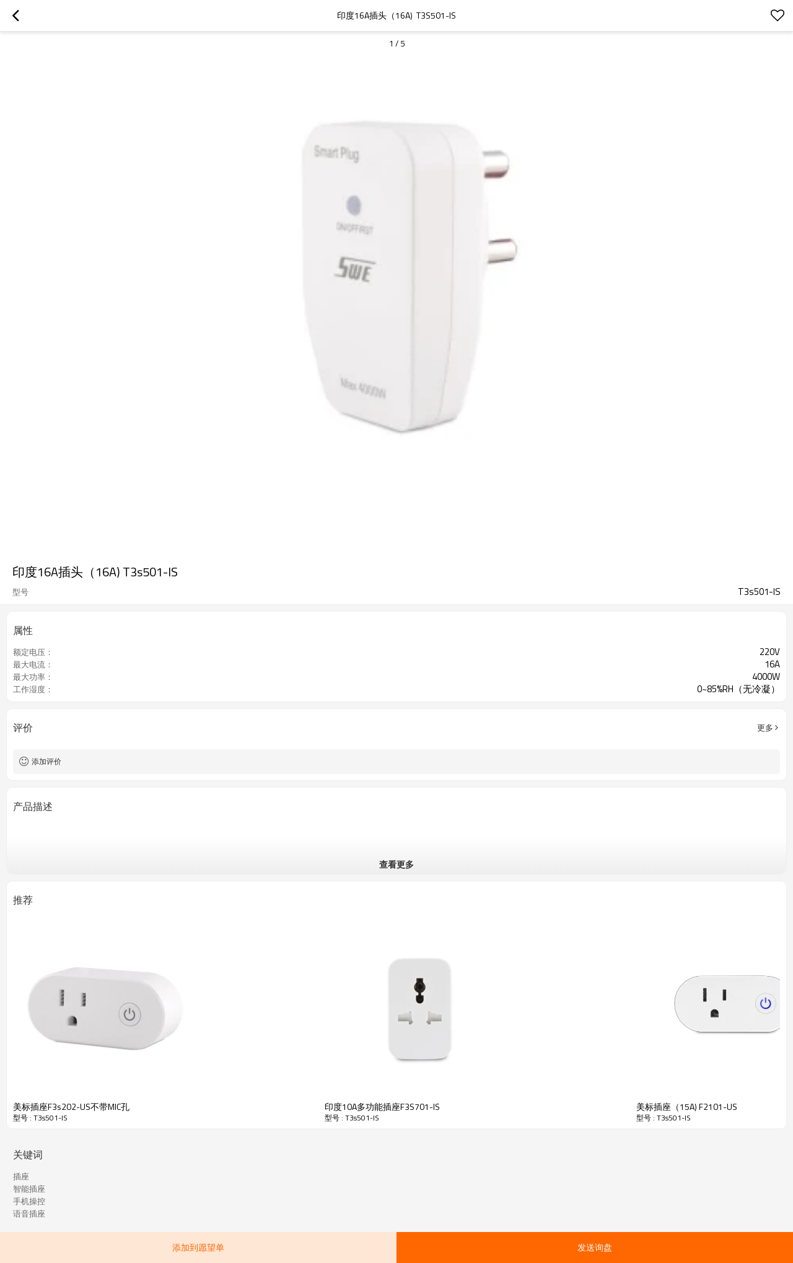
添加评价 (46, 761)
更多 (765, 727)
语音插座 (29, 1213)
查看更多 (396, 864)
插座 (21, 1176)
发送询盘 (594, 1247)
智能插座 (29, 1188)
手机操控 (29, 1201)
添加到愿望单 (198, 1247)
